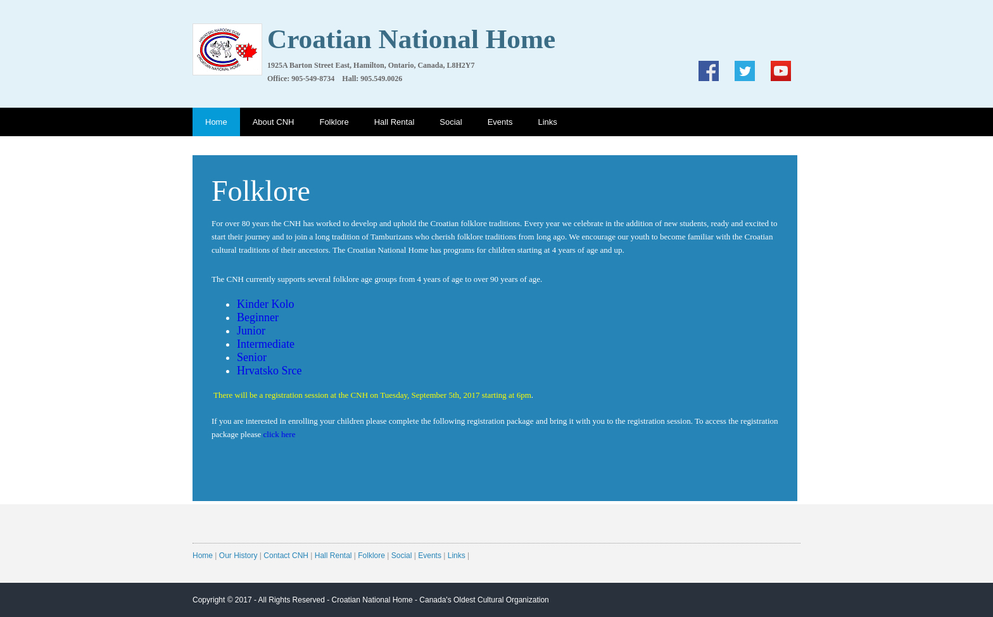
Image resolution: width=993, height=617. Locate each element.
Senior (252, 357)
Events (500, 122)
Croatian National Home (372, 599)
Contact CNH (285, 555)
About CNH (273, 122)
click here (279, 434)
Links (547, 122)
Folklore (333, 122)
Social (451, 122)
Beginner (258, 317)
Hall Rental (394, 122)
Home (216, 122)
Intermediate (265, 344)
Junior (251, 330)
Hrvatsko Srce (269, 370)
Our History (238, 555)
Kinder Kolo (265, 304)
